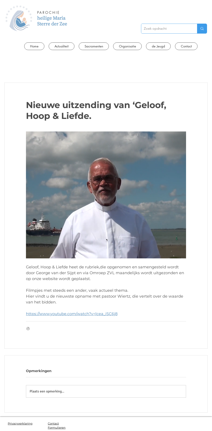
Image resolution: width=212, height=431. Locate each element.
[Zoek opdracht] (166, 28)
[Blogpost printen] (28, 328)
